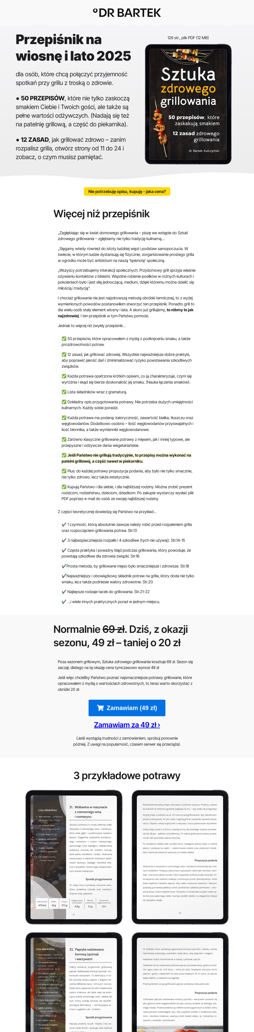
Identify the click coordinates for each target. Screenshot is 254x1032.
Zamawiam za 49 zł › (127, 729)
